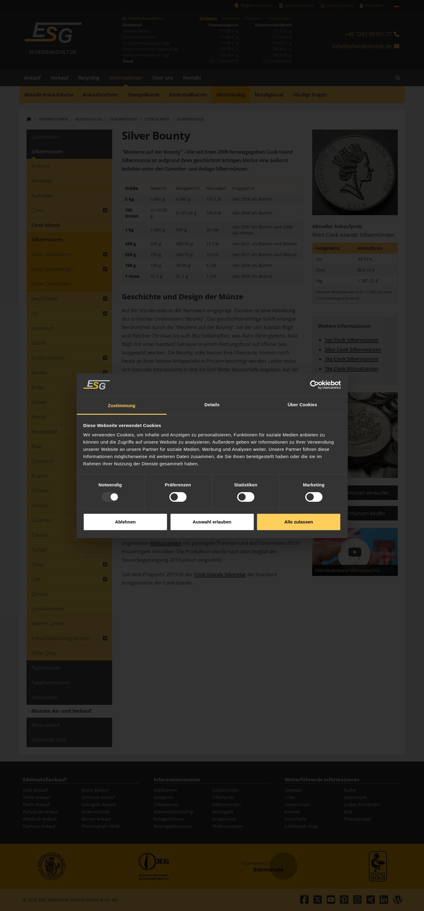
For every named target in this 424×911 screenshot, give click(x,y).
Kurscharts (296, 819)
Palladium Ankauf (40, 812)
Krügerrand (224, 819)
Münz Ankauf (95, 790)
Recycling (88, 77)
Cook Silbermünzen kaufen (355, 513)
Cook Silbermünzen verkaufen (355, 492)
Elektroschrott (96, 812)
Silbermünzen (190, 119)
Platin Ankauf (36, 804)
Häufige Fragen (310, 94)
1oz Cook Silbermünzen (351, 340)
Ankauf (32, 77)
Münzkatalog (230, 94)
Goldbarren (165, 790)
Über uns (162, 77)
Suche (350, 790)
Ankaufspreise (336, 5)
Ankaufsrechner (296, 5)
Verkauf (59, 77)
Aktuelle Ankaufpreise (143, 18)
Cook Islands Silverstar (220, 574)
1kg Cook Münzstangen (351, 368)
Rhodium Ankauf (40, 819)
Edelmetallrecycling (173, 812)
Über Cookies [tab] (302, 378)
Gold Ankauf (35, 790)
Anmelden (371, 5)
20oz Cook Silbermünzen (353, 349)
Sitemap (293, 790)
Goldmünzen (225, 790)
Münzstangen (165, 543)
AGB (348, 812)
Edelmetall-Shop (301, 826)
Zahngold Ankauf (99, 804)
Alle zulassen (298, 495)
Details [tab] (212, 378)
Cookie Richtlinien (362, 804)
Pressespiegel (357, 819)
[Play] (355, 552)
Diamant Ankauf (39, 826)
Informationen (126, 77)
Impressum (355, 797)
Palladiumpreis (279, 18)
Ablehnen (125, 495)
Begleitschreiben (253, 5)
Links (290, 797)
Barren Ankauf (96, 819)
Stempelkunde (144, 94)
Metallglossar (269, 94)
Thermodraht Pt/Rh (101, 826)
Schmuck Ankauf (98, 797)
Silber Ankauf (36, 797)
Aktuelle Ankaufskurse (49, 94)
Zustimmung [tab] (121, 379)
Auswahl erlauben (212, 495)
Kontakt (192, 77)
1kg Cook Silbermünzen (351, 359)
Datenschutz (297, 804)
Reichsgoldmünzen (173, 826)
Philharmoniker (227, 826)
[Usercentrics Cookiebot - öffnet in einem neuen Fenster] (314, 358)
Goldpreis (208, 18)
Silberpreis (231, 18)
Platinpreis (253, 18)
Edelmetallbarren (188, 94)
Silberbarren (166, 804)
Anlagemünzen (169, 819)
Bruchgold (222, 812)
